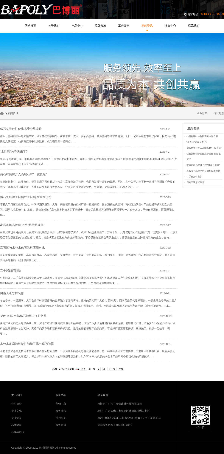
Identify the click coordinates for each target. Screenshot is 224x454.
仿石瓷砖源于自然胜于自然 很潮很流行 (26, 197)
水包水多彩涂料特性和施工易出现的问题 (27, 343)
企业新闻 (202, 113)
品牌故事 (16, 424)
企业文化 (16, 410)
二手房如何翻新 (194, 176)
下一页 (112, 369)
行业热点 (219, 113)
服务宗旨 (61, 424)
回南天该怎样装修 (195, 182)
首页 (83, 369)
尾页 (121, 369)
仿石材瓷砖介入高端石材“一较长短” (204, 148)
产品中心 (77, 25)
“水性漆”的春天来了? (196, 142)
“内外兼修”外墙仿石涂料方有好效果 (23, 315)
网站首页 (30, 25)
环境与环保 (17, 432)
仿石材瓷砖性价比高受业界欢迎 (202, 136)
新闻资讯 (147, 25)
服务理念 (61, 410)
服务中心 (170, 25)
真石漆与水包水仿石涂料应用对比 (203, 171)
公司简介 (16, 403)
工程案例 (123, 25)
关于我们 (53, 25)
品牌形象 (100, 25)
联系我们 (193, 25)
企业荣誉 (16, 417)
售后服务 (61, 417)
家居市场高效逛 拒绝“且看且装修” (203, 165)
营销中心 (61, 403)
